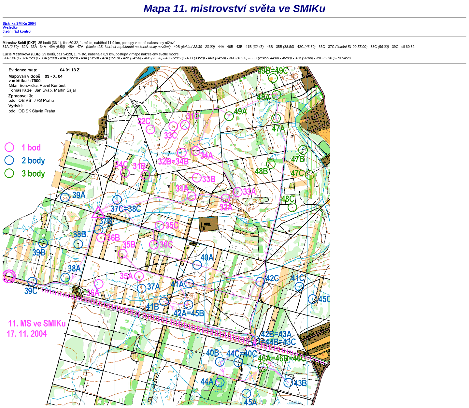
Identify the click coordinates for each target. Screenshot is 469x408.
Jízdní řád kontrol (17, 31)
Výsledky (10, 27)
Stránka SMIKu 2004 (19, 23)
